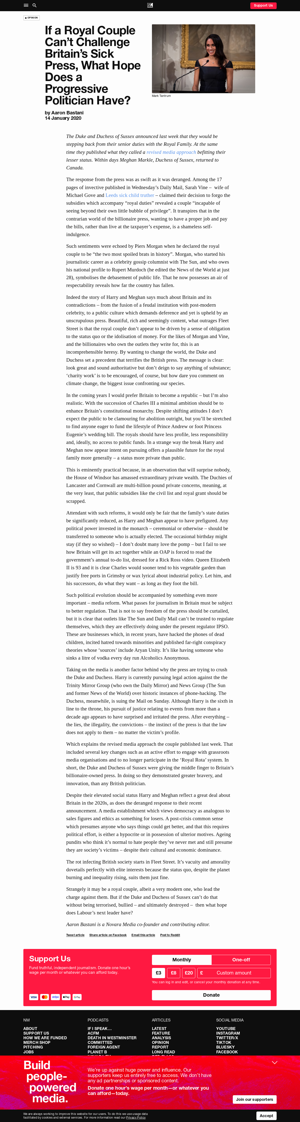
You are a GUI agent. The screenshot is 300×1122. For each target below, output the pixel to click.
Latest (159, 1028)
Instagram (228, 1033)
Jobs (28, 1051)
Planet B (97, 1051)
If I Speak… (100, 1028)
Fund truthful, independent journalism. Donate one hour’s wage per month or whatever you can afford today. (79, 970)
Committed (100, 1042)
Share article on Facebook (108, 935)
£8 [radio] (173, 973)
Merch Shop (37, 1042)
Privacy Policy (136, 1117)
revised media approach (171, 152)
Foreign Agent (104, 1047)
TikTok (223, 1042)
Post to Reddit (170, 935)
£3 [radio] (158, 973)
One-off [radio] (241, 960)
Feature (161, 1033)
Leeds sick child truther (130, 195)
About (30, 1028)
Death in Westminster (112, 1037)
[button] (27, 5)
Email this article (143, 935)
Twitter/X (227, 1037)
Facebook (227, 1051)
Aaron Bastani (67, 113)
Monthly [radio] (181, 960)
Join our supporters (254, 1099)
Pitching (33, 1047)
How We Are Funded (45, 1037)
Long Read (163, 1051)
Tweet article (75, 935)
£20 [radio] (189, 973)
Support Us (263, 5)
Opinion (160, 1042)
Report (160, 1047)
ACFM (93, 1033)
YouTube (225, 1028)
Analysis (161, 1037)
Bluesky (225, 1047)
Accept (266, 1115)
